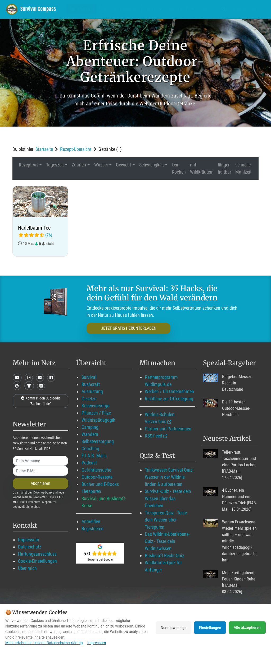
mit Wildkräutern (202, 168)
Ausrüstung (92, 391)
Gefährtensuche (96, 470)
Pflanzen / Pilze (96, 413)
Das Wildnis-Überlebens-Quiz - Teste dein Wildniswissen (167, 541)
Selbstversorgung (98, 441)
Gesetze (89, 398)
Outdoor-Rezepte (97, 477)
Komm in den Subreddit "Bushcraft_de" (40, 401)
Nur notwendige (172, 627)
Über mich (27, 568)
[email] (40, 471)
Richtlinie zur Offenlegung (169, 398)
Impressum (28, 539)
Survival (89, 377)
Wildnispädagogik (98, 420)
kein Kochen (179, 168)
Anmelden (91, 521)
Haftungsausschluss (37, 554)
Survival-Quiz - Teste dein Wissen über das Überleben (168, 498)
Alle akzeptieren (247, 627)
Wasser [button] (101, 165)
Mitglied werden (120, 9)
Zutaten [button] (79, 165)
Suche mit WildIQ (241, 9)
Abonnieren (40, 483)
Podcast (89, 463)
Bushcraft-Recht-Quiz (164, 555)
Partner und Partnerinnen (168, 428)
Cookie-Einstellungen (37, 561)
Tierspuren (91, 491)
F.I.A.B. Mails (94, 455)
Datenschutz (29, 547)
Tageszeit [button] (55, 165)
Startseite (44, 149)
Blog (155, 9)
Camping (90, 427)
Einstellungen (209, 627)
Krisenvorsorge (95, 405)
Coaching (90, 448)
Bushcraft (91, 384)
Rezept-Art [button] (28, 165)
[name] (40, 461)
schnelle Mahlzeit (243, 168)
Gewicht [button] (123, 165)
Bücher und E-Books (100, 484)
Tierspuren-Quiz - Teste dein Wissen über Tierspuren (166, 520)
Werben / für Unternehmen (169, 391)
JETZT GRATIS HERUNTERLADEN (124, 328)
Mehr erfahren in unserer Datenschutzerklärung (44, 643)
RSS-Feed (153, 436)
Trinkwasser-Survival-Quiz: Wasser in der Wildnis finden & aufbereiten (169, 477)
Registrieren (92, 528)
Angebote (181, 9)
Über (206, 9)
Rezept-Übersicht (75, 149)
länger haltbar (224, 168)
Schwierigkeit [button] (151, 165)
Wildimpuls (81, 9)
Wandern (90, 434)
